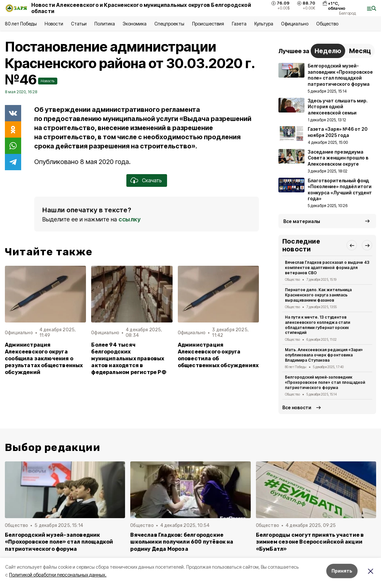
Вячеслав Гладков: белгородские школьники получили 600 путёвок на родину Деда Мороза (181, 542)
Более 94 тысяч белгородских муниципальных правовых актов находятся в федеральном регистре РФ (128, 358)
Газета (239, 23)
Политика (104, 23)
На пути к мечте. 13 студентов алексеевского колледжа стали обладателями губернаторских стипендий (317, 325)
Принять (342, 571)
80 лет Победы (21, 23)
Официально (294, 23)
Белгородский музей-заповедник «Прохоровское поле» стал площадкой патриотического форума (325, 382)
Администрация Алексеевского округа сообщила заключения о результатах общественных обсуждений (44, 358)
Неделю (328, 51)
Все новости (296, 407)
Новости (54, 23)
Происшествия (208, 23)
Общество (327, 23)
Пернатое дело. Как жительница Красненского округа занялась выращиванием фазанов (318, 295)
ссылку (130, 219)
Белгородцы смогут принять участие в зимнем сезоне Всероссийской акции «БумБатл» (310, 542)
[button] (351, 245)
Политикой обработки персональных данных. (57, 574)
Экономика (135, 23)
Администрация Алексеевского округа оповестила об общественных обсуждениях (218, 355)
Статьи (79, 23)
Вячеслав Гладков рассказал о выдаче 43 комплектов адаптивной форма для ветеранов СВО (327, 267)
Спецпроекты (169, 23)
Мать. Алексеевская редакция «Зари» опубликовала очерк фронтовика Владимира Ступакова (324, 355)
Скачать (152, 180)
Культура (263, 23)
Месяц (360, 51)
